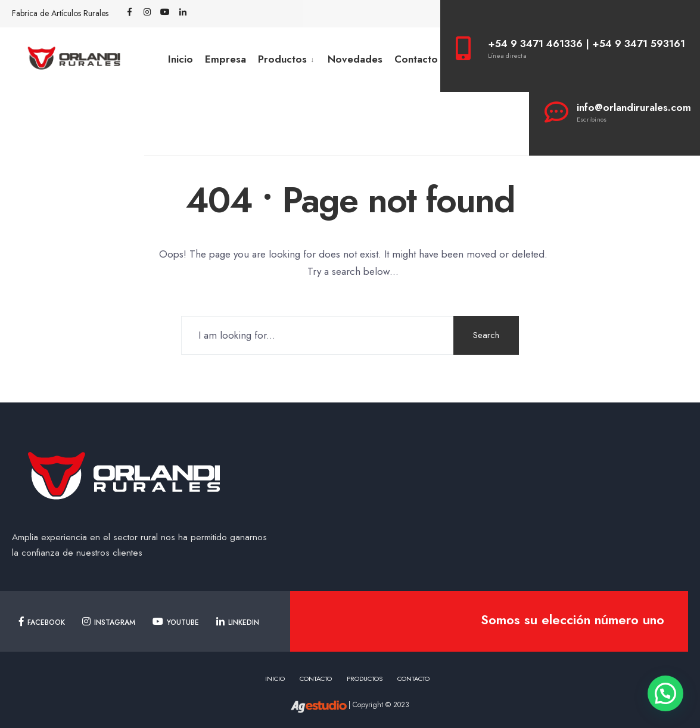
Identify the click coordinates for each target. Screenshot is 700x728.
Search (486, 335)
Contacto (416, 59)
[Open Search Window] (201, 12)
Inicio (180, 59)
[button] (665, 693)
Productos (282, 59)
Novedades (355, 59)
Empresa (225, 59)
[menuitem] (287, 59)
